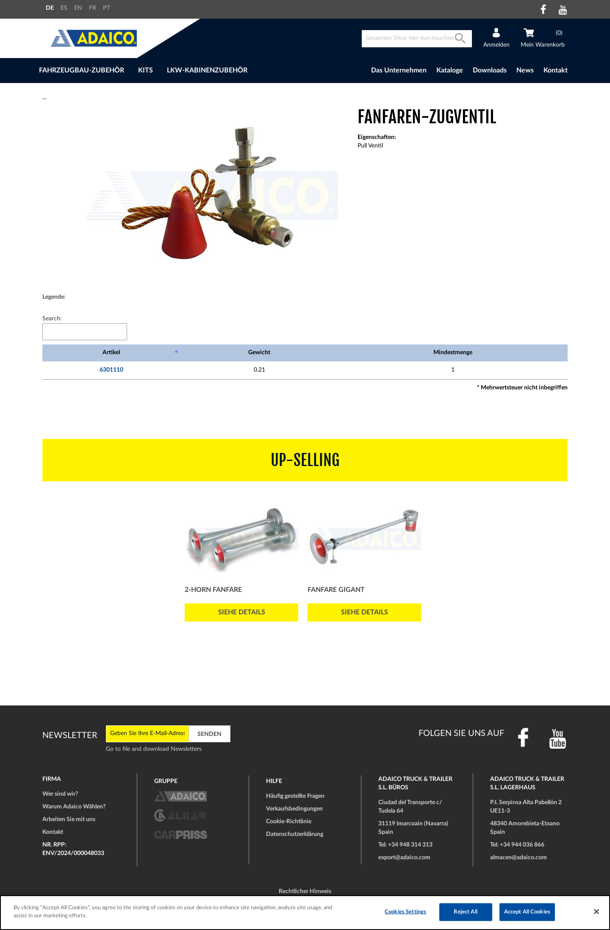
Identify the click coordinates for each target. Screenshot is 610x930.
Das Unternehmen (399, 70)
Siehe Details (241, 612)
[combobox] (417, 38)
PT (106, 8)
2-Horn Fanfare (213, 589)
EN (78, 8)
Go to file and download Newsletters (154, 749)
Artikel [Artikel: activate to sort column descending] (111, 352)
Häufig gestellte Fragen (295, 796)
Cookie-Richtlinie (288, 822)
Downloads (490, 70)
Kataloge (449, 70)
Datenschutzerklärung (294, 834)
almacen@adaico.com (518, 858)
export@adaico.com (404, 858)
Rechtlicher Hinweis (305, 891)
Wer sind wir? (60, 794)
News (525, 70)
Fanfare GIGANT (336, 589)
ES (64, 8)
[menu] (186, 70)
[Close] (596, 911)
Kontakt (555, 70)
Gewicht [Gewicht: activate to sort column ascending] (259, 352)
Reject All (465, 912)
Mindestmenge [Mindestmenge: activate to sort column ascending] (452, 352)
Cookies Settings (405, 912)
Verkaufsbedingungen (294, 809)
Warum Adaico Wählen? (73, 807)
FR (92, 8)
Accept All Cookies (527, 912)
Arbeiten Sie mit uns (68, 819)
